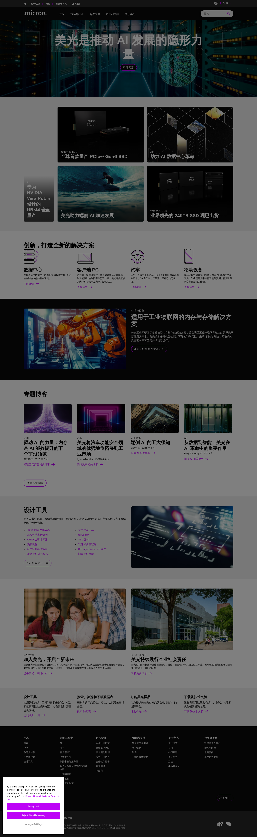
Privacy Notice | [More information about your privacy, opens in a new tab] (33, 796)
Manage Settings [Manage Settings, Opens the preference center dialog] (33, 824)
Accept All (33, 806)
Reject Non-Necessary (33, 815)
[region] (33, 805)
